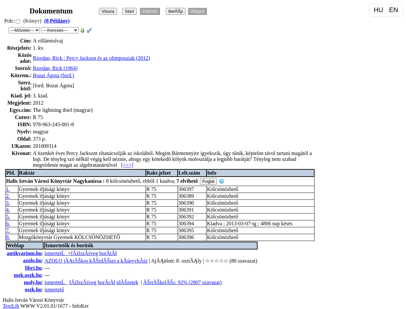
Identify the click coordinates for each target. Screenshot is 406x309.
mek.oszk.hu (28, 275)
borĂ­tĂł (108, 253)
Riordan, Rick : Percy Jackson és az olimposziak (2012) (91, 58)
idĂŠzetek (127, 282)
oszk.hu (33, 289)
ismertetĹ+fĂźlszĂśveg (71, 253)
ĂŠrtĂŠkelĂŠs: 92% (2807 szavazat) (182, 282)
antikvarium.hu (24, 253)
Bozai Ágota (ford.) (53, 75)
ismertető (54, 289)
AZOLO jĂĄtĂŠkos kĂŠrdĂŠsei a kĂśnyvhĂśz (96, 261)
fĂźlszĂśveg (82, 282)
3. (8, 203)
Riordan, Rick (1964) (55, 68)
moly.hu (33, 282)
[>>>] (127, 165)
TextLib (11, 306)
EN (393, 9)
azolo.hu (32, 260)
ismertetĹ (56, 282)
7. (8, 230)
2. (8, 196)
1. (8, 189)
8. (8, 237)
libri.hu (33, 268)
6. (8, 223)
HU (378, 9)
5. (8, 216)
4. (8, 210)
